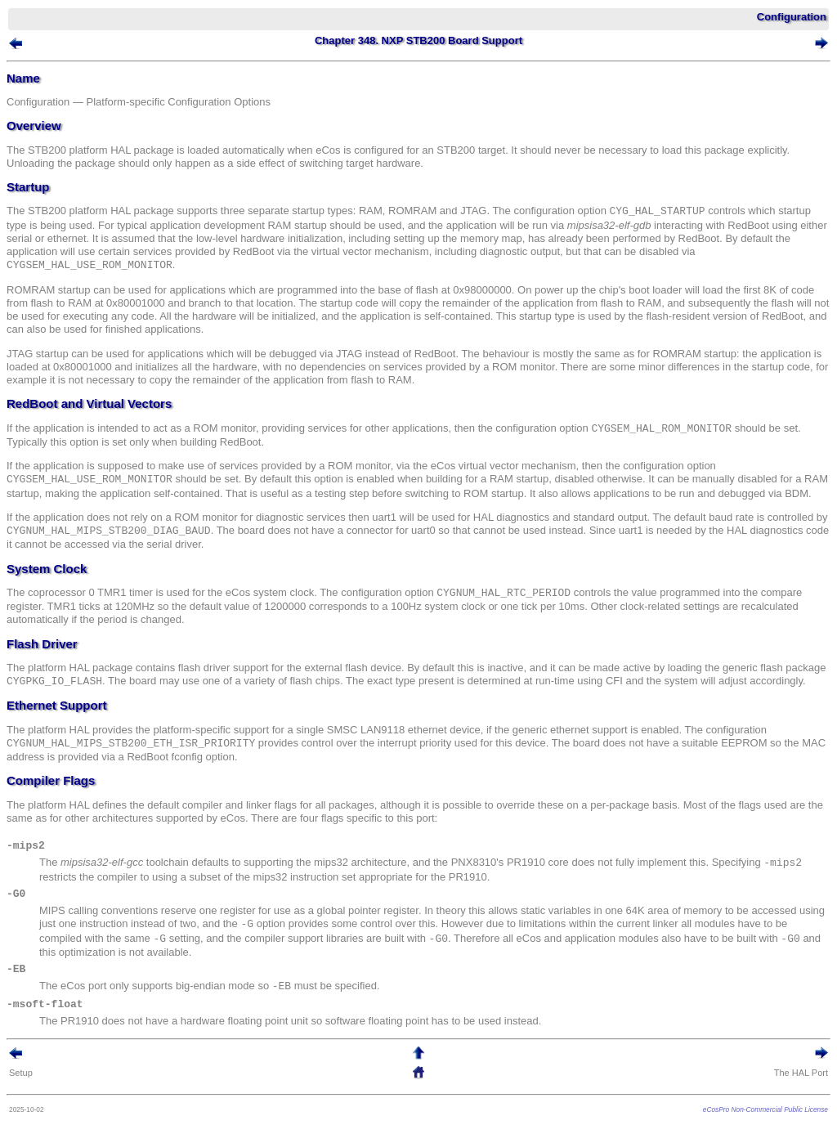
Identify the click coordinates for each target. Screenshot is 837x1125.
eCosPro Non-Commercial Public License (765, 1109)
